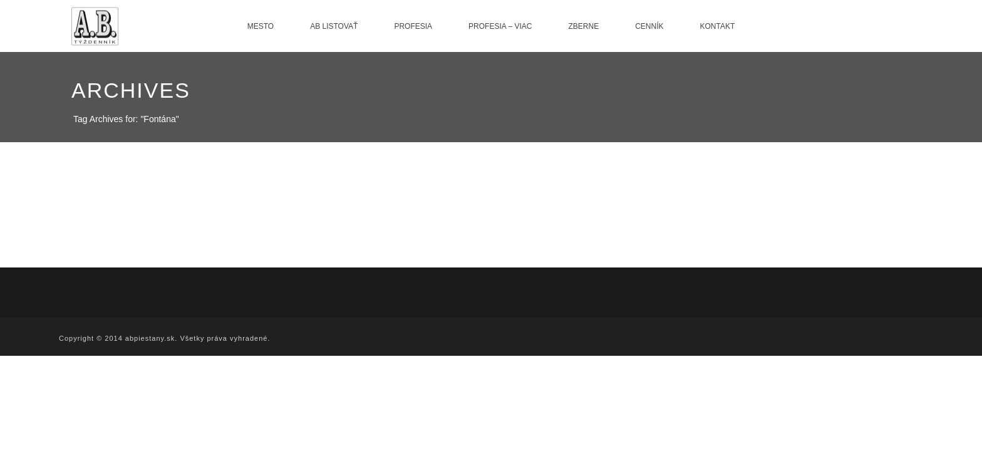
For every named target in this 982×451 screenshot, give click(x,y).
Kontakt (717, 26)
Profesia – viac (500, 26)
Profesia (413, 26)
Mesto (260, 26)
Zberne (583, 26)
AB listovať (334, 26)
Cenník (649, 26)
